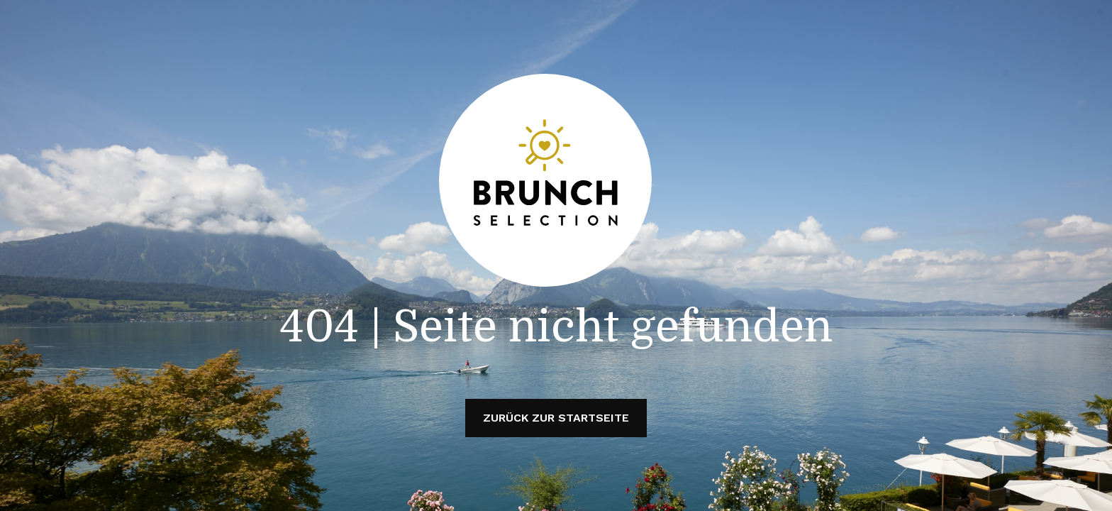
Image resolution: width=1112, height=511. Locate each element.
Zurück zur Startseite (556, 417)
